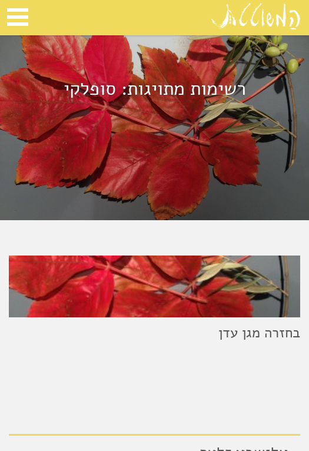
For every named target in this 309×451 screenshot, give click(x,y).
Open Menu (17, 17)
